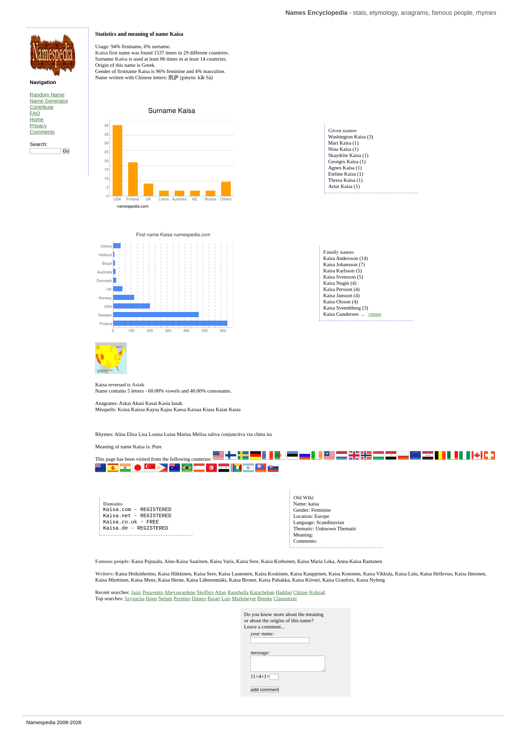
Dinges (199, 598)
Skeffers (205, 592)
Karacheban (262, 592)
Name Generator (49, 101)
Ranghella (238, 592)
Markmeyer (244, 598)
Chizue (300, 592)
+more (374, 314)
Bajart (213, 598)
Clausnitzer (285, 598)
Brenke (264, 598)
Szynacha (134, 598)
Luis (226, 598)
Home (36, 119)
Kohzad (317, 592)
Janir (136, 592)
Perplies (182, 598)
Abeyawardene (179, 592)
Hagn (151, 598)
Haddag (284, 592)
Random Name (47, 94)
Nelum (165, 598)
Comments (42, 132)
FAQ (35, 113)
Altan (220, 592)
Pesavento (152, 592)
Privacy (38, 125)
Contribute (41, 107)
